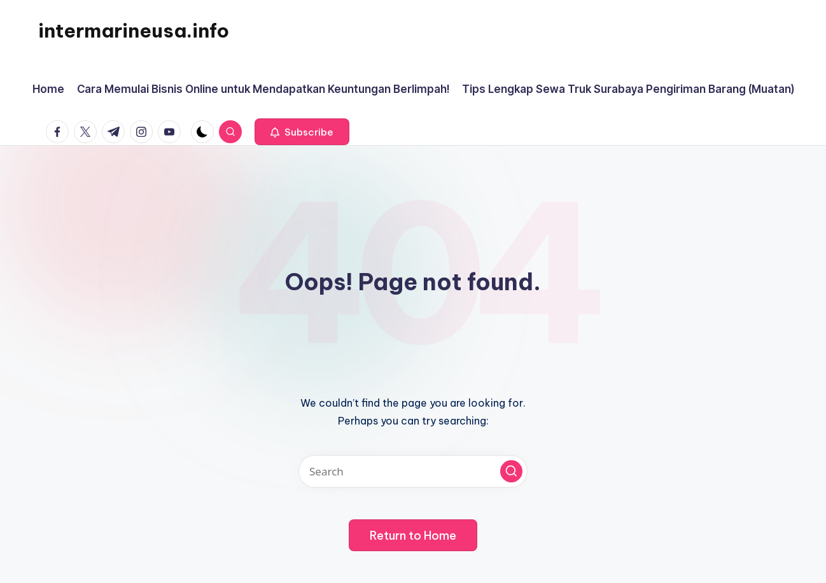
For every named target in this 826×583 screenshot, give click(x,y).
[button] (302, 131)
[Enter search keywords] (413, 471)
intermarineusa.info (133, 30)
